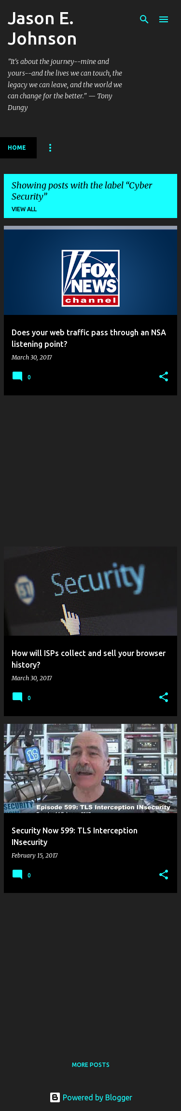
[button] (163, 377)
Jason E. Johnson (42, 28)
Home (17, 147)
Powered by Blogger (90, 1097)
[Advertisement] (90, 471)
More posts (91, 1065)
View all (24, 209)
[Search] (144, 19)
